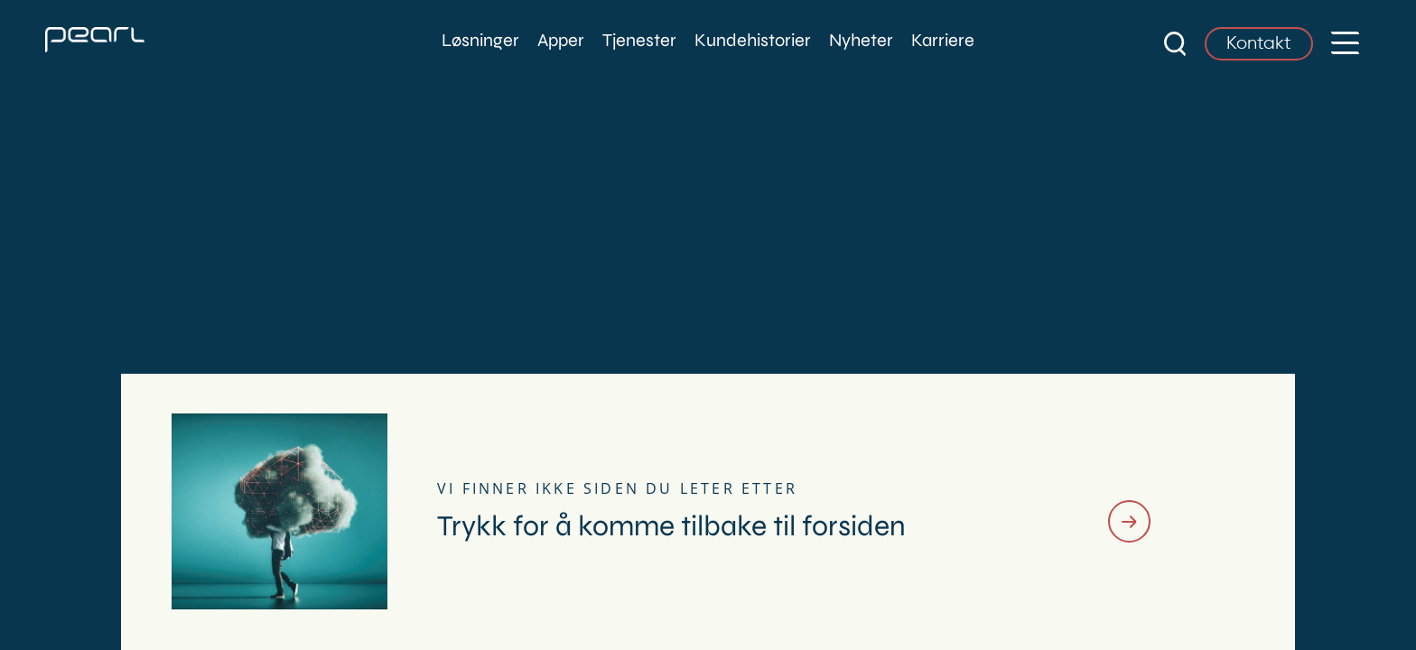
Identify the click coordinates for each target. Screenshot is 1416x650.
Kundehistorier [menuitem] (752, 40)
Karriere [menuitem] (942, 40)
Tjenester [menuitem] (639, 40)
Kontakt (1258, 43)
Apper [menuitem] (560, 40)
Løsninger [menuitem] (480, 40)
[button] (1345, 40)
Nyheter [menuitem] (861, 40)
